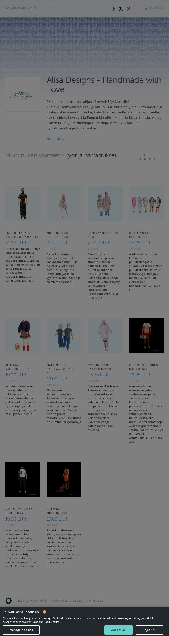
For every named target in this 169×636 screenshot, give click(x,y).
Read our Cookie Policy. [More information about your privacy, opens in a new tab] (46, 629)
